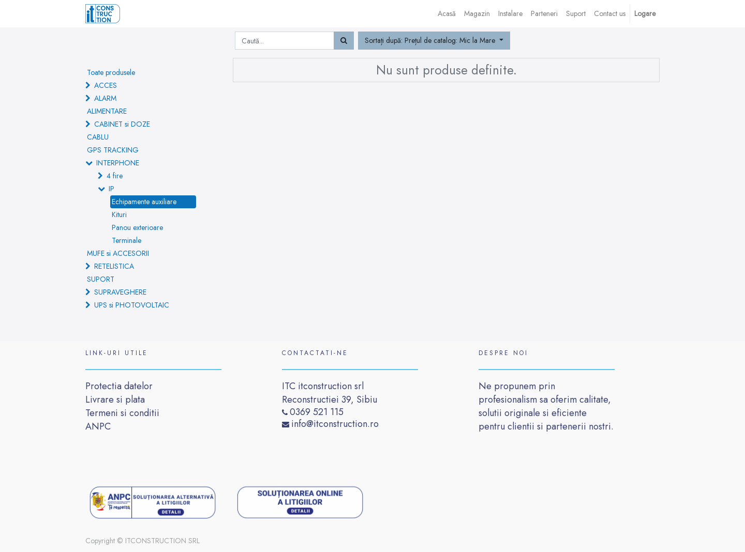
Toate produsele (111, 72)
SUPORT (100, 279)
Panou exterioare (137, 227)
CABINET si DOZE (122, 124)
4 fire (115, 176)
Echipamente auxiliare (144, 201)
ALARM (105, 98)
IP (111, 188)
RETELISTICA (114, 266)
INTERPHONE (117, 163)
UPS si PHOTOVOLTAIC (131, 305)
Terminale (126, 240)
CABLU (98, 137)
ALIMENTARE (107, 111)
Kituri (119, 214)
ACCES (105, 85)
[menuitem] (447, 13)
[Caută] (344, 41)
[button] (434, 41)
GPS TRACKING (113, 150)
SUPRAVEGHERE (120, 292)
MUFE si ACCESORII (118, 253)
